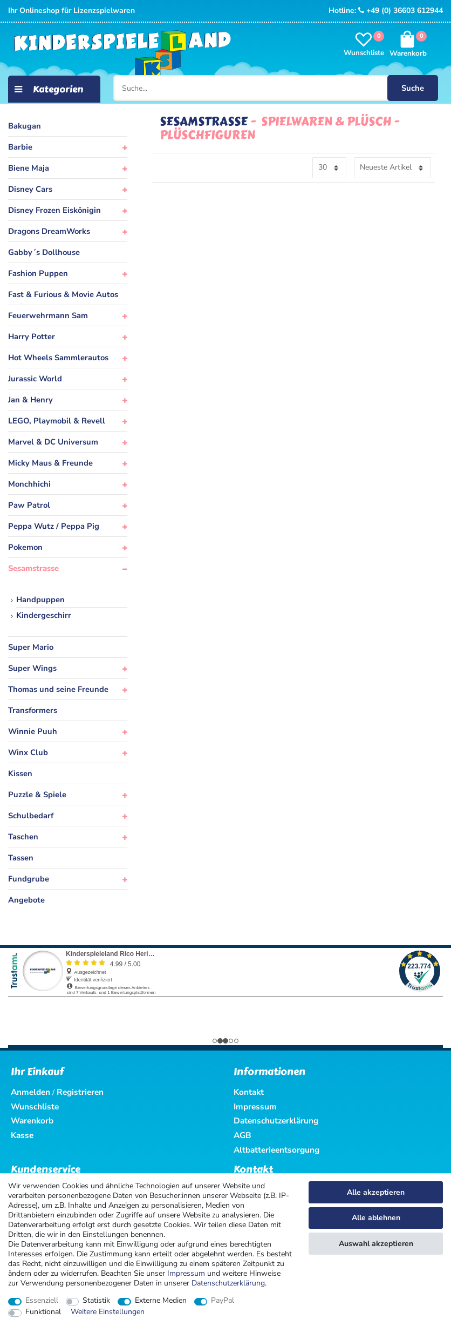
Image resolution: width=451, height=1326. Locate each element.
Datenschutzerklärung (276, 1120)
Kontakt (249, 1092)
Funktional (43, 1312)
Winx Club (28, 752)
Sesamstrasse (33, 568)
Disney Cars (30, 189)
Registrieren (80, 1092)
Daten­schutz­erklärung (228, 1283)
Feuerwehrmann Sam (48, 315)
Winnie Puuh (32, 731)
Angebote (26, 899)
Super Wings (32, 668)
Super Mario (30, 647)
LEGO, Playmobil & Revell (56, 420)
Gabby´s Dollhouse (44, 252)
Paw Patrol (29, 505)
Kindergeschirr (43, 615)
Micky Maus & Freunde (50, 462)
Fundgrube (28, 878)
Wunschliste (35, 1106)
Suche (407, 87)
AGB (242, 1135)
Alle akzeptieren (376, 1192)
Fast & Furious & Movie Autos (63, 294)
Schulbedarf (30, 815)
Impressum (186, 1273)
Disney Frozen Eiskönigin (54, 210)
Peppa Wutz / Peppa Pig (53, 526)
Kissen (20, 773)
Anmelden (30, 1092)
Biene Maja (28, 168)
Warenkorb (32, 1120)
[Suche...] (277, 87)
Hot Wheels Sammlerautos (58, 357)
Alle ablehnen (376, 1218)
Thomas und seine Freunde (58, 689)
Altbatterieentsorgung (276, 1149)
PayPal (222, 1300)
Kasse (22, 1135)
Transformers (32, 710)
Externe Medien (161, 1300)
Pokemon (25, 547)
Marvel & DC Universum (53, 441)
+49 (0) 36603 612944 (400, 10)
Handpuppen (40, 599)
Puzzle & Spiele (37, 794)
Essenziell (41, 1300)
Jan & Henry (30, 399)
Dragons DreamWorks (49, 231)
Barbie (20, 147)
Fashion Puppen (38, 273)
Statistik (96, 1300)
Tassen (20, 857)
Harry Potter (31, 336)
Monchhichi (29, 484)
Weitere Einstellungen (108, 1312)
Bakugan (24, 125)
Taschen (23, 836)
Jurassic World (35, 378)
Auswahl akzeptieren (376, 1244)
